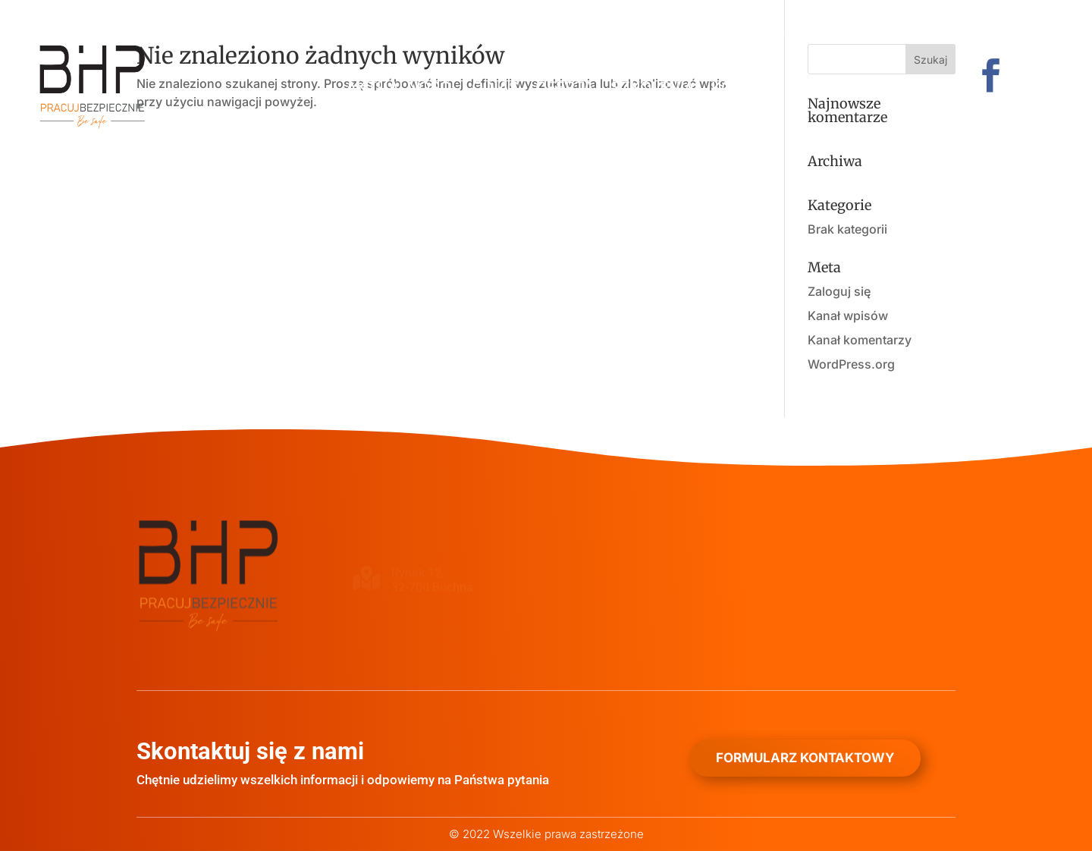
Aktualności (400, 89)
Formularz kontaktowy (805, 757)
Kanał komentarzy (860, 339)
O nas (495, 89)
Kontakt (747, 89)
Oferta (564, 89)
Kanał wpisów (848, 315)
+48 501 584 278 (268, 17)
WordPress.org (851, 364)
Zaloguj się (839, 291)
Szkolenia (652, 89)
